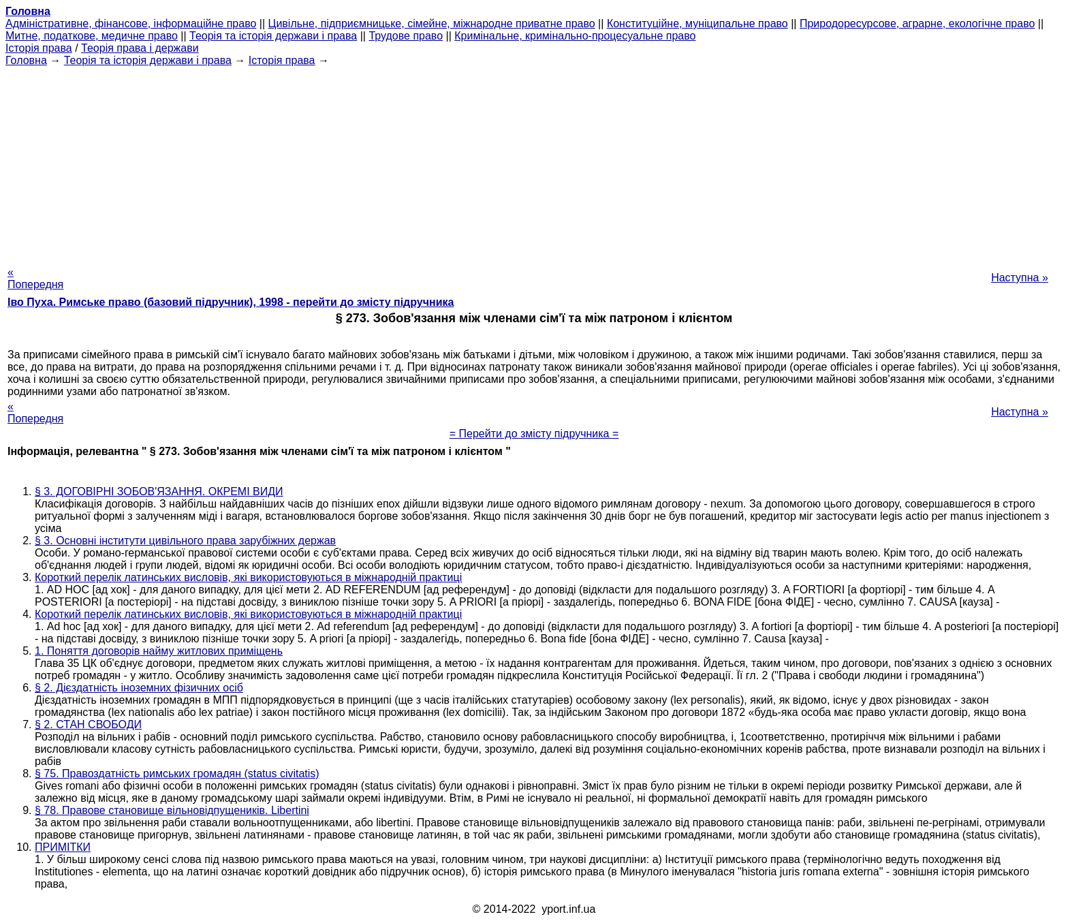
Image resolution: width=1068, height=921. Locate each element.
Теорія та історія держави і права (273, 36)
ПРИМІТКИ (63, 847)
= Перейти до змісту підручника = (534, 433)
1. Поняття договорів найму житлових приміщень (159, 651)
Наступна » (1019, 277)
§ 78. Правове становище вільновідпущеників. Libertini (172, 810)
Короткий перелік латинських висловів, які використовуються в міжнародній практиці (248, 577)
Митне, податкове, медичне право (91, 36)
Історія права (38, 48)
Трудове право (405, 36)
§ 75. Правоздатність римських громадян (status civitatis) (177, 773)
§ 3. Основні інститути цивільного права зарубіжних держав (185, 540)
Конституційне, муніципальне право (697, 23)
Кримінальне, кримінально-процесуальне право (574, 36)
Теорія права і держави (140, 48)
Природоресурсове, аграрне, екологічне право (917, 23)
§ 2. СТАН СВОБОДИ (88, 724)
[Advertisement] (534, 162)
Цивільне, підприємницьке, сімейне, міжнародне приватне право (431, 23)
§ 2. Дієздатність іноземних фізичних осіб (139, 687)
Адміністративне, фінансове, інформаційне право (130, 23)
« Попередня (35, 278)
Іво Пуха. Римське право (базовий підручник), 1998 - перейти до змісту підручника (230, 302)
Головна (26, 60)
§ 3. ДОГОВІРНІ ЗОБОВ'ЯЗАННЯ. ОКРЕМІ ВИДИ (159, 491)
